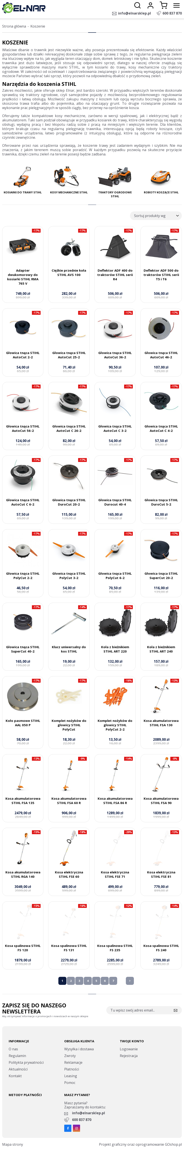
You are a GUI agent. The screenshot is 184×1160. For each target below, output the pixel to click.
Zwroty (70, 1055)
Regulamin (17, 1055)
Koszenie (37, 26)
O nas (13, 1049)
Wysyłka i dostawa (79, 1049)
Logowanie (129, 1049)
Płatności (71, 1069)
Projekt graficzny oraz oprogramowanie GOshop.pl (140, 1144)
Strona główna (14, 26)
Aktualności (18, 1069)
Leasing (70, 1076)
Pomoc (69, 1082)
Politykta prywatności (26, 1062)
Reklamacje (73, 1062)
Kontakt (15, 1076)
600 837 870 (172, 13)
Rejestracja (129, 1055)
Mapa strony (12, 1144)
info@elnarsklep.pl (134, 13)
